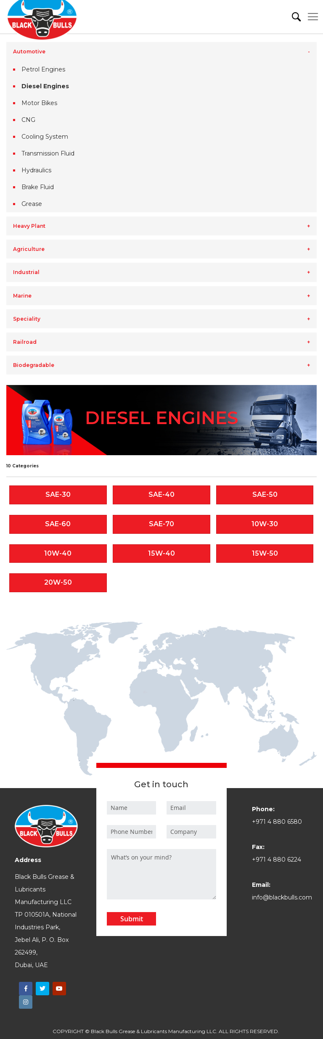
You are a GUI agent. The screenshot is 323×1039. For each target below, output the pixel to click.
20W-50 (58, 582)
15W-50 (265, 553)
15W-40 (161, 553)
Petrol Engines (43, 69)
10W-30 (265, 524)
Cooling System (44, 136)
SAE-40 (161, 494)
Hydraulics (36, 170)
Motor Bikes (39, 103)
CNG (28, 120)
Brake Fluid (37, 187)
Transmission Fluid (47, 153)
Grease (31, 204)
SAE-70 (161, 524)
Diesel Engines (45, 86)
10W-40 (57, 553)
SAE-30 (58, 494)
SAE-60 (58, 524)
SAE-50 (265, 494)
